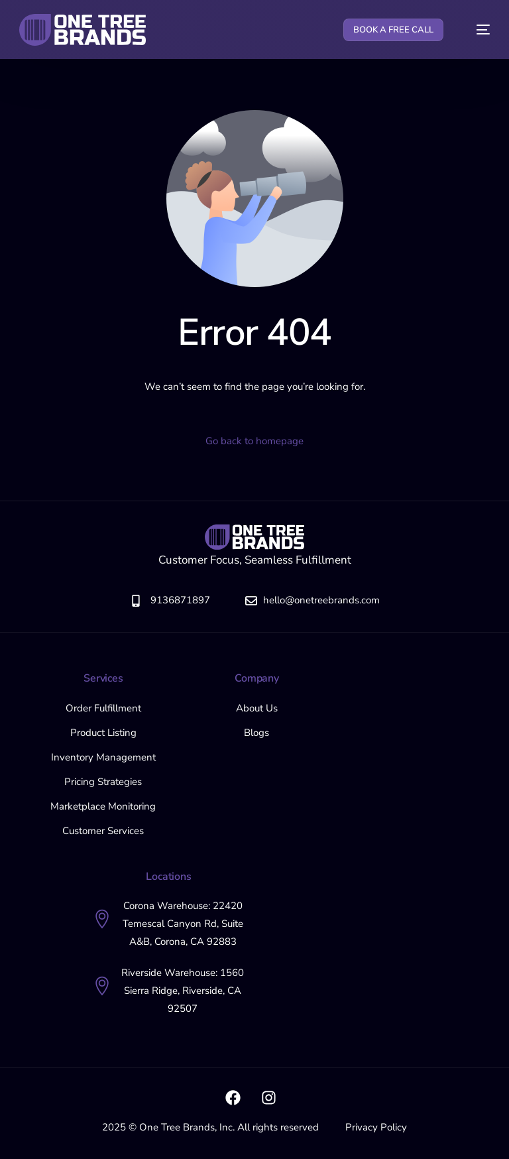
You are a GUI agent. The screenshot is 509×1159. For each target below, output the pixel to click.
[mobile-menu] (476, 29)
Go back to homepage (254, 441)
